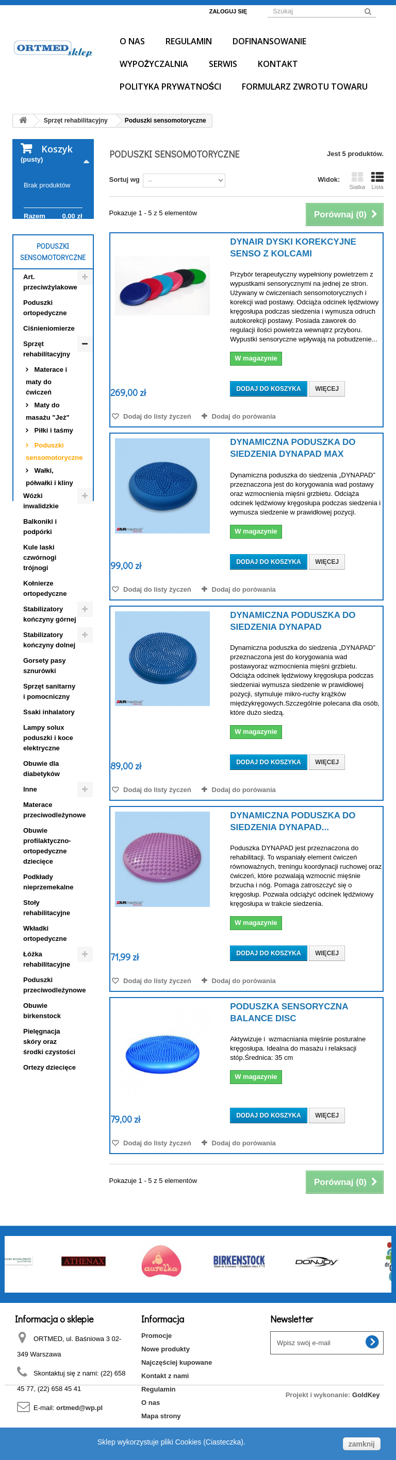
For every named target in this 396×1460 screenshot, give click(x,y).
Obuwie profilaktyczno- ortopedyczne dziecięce (47, 910)
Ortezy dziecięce (49, 1132)
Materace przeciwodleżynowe (54, 874)
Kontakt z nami (165, 1376)
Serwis (223, 64)
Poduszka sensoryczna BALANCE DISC (289, 1012)
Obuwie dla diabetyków (41, 833)
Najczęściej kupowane (176, 1362)
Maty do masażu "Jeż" (48, 476)
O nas (132, 41)
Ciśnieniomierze (49, 393)
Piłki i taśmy (52, 495)
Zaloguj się (228, 11)
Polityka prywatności (171, 86)
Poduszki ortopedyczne (45, 372)
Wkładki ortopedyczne (45, 998)
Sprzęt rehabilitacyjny (46, 413)
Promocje (156, 1335)
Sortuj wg (124, 179)
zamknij (362, 1444)
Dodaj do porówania (244, 416)
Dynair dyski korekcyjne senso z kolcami (293, 248)
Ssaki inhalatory (49, 776)
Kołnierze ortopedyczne (45, 653)
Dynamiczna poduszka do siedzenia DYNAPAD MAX (292, 448)
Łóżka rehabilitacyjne (46, 1024)
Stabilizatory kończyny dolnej (49, 704)
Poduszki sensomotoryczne (54, 516)
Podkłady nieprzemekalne (48, 946)
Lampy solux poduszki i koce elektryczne (48, 802)
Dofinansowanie (269, 41)
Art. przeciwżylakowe (50, 346)
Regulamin (189, 41)
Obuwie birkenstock (42, 1075)
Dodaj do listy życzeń (156, 416)
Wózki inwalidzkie (41, 565)
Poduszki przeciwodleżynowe (54, 1049)
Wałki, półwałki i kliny (49, 541)
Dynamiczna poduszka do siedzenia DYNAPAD (292, 621)
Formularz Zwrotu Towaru (305, 86)
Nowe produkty (165, 1349)
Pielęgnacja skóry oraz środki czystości (49, 1106)
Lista (377, 180)
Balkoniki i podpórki (40, 591)
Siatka (357, 180)
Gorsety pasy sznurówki (44, 730)
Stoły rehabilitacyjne (46, 972)
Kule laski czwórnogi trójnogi (39, 622)
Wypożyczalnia (154, 64)
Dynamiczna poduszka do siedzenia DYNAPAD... (292, 821)
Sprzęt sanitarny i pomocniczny (49, 756)
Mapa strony (161, 1416)
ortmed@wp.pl (79, 1408)
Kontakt (278, 64)
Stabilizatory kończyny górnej (49, 678)
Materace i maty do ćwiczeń (46, 445)
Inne (30, 853)
